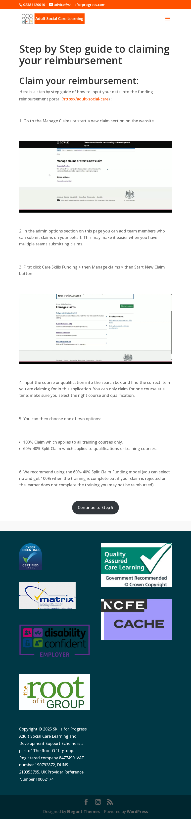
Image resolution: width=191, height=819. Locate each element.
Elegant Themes (83, 811)
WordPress (137, 811)
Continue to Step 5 (95, 507)
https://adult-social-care (85, 99)
